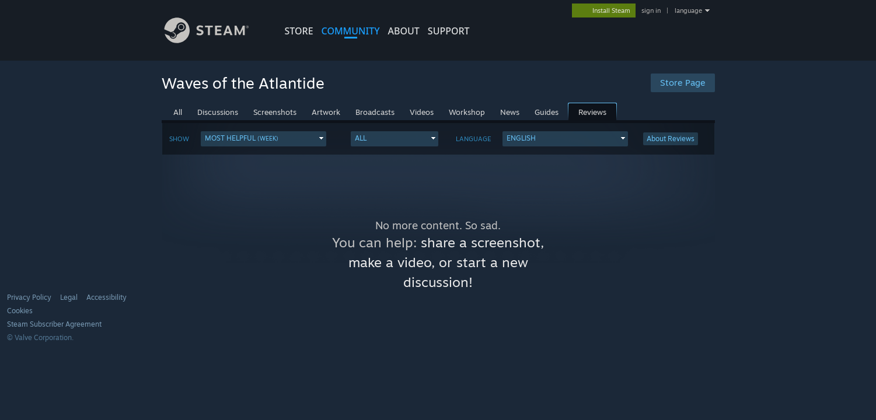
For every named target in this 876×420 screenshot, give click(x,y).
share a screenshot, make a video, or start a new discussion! (446, 262)
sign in (651, 10)
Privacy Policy (29, 297)
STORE (299, 30)
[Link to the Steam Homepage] (215, 40)
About (404, 30)
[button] (263, 138)
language (688, 10)
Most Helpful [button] (241, 138)
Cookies (20, 310)
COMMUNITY (351, 30)
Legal (69, 297)
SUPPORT (449, 30)
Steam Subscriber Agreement (54, 324)
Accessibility (106, 297)
